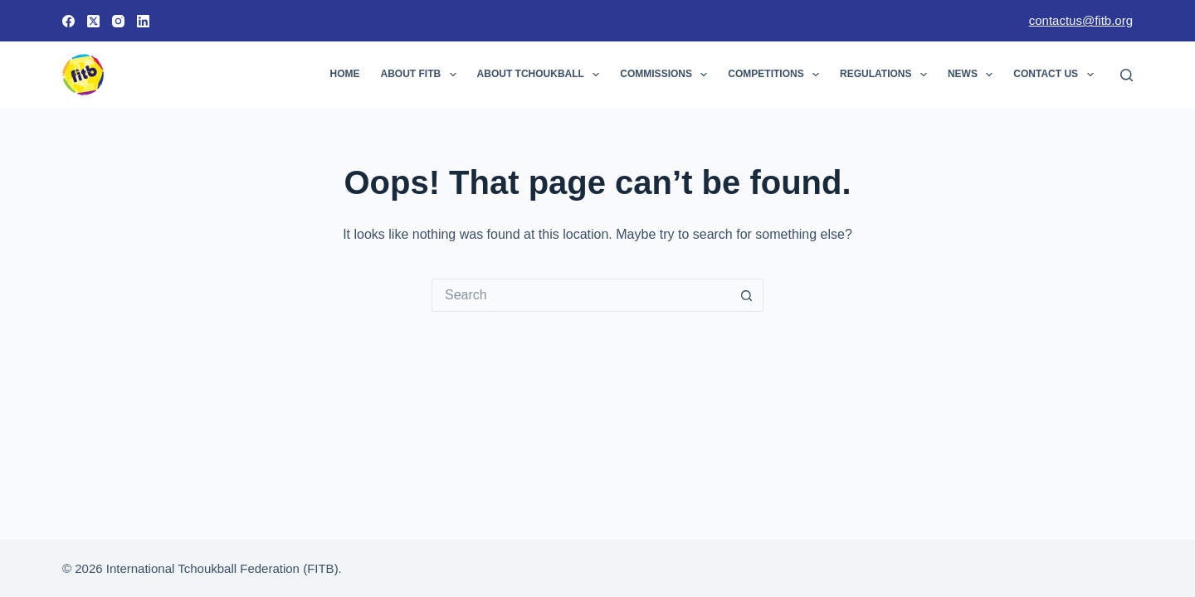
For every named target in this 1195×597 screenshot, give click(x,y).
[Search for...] (581, 295)
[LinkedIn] (143, 21)
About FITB (422, 75)
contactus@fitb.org (1081, 20)
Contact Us (1056, 75)
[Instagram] (118, 21)
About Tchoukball (542, 75)
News (973, 75)
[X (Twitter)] (93, 21)
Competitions (777, 75)
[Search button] (746, 295)
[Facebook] (68, 21)
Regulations (887, 75)
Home (345, 74)
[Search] (1126, 75)
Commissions (667, 75)
